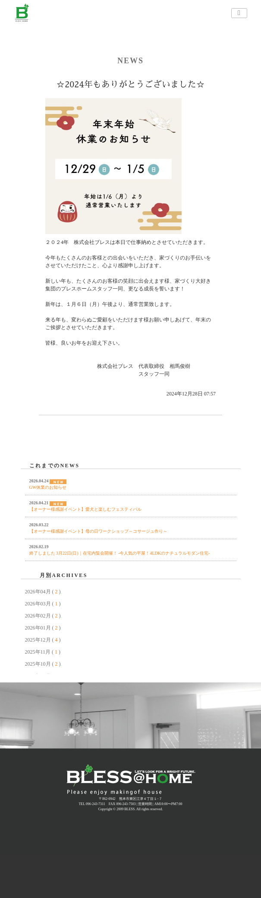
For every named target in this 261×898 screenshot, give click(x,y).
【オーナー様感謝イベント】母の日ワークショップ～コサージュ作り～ (98, 531)
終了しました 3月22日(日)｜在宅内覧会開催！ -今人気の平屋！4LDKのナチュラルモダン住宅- (119, 553)
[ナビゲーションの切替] (239, 13)
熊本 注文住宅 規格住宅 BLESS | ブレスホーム (130, 780)
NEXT (195, 456)
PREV (27, 456)
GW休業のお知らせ (48, 487)
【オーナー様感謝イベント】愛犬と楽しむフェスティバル (85, 509)
